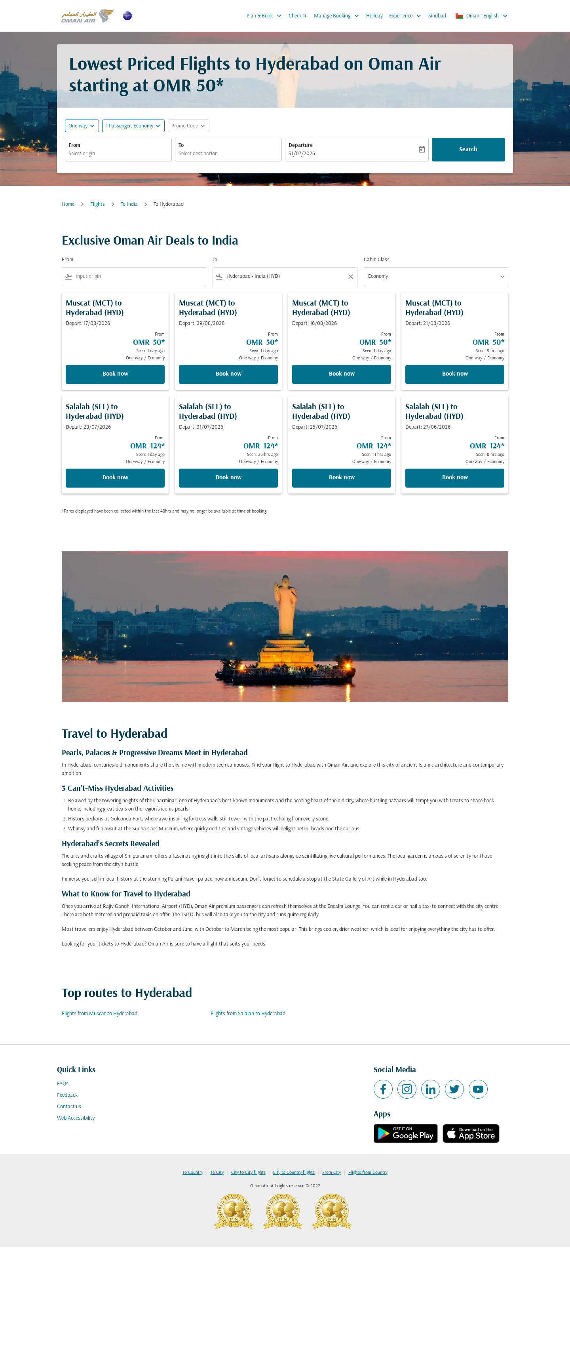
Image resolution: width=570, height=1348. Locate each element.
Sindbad (437, 16)
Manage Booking (338, 16)
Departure (301, 145)
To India (129, 204)
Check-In (298, 16)
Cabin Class (377, 260)
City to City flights (248, 1172)
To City (217, 1172)
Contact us (69, 1107)
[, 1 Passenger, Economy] (129, 126)
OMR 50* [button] (188, 87)
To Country (192, 1172)
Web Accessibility (76, 1118)
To (181, 145)
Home (68, 204)
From (74, 145)
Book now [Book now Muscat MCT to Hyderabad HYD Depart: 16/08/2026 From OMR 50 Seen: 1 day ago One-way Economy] (342, 374)
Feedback (67, 1095)
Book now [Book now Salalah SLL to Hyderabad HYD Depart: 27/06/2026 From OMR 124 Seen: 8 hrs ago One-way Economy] (455, 478)
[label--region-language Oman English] (481, 16)
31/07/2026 (302, 154)
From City (331, 1172)
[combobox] (118, 154)
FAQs (62, 1084)
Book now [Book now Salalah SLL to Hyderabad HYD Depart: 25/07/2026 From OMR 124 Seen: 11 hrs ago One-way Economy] (342, 478)
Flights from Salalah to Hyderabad (248, 1014)
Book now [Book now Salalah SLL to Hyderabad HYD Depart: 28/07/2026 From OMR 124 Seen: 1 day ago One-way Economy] (115, 478)
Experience (407, 16)
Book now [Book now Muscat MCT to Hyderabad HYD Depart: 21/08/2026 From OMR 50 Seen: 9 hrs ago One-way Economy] (455, 374)
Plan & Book (266, 16)
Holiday (374, 16)
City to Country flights (294, 1172)
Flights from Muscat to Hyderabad (99, 1014)
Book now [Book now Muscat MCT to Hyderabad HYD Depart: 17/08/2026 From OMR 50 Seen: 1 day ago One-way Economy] (115, 374)
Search (468, 149)
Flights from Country (368, 1172)
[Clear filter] (350, 277)
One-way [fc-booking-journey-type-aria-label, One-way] (77, 126)
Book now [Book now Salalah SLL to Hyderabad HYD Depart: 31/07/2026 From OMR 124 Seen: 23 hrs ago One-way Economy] (228, 478)
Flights (97, 204)
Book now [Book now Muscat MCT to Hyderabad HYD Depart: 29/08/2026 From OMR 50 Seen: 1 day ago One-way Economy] (228, 374)
